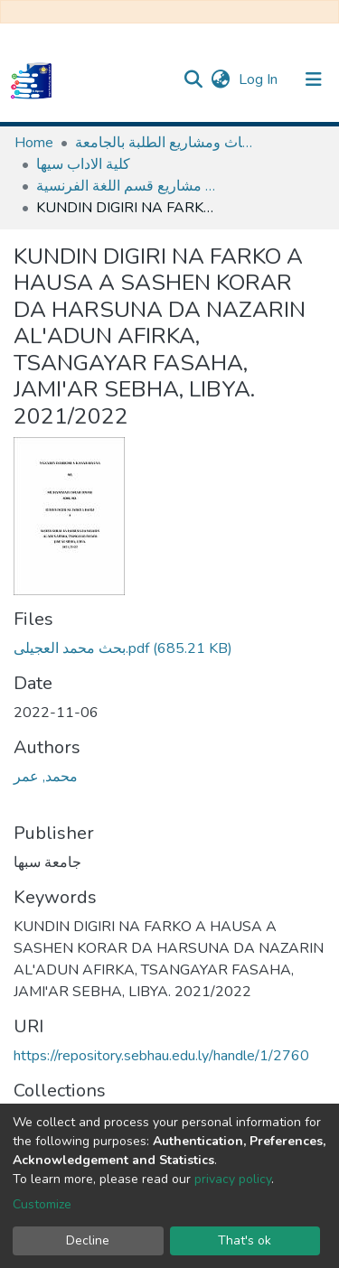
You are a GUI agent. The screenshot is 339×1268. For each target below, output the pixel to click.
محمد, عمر (46, 777)
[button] (220, 79)
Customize (42, 1204)
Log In (260, 79)
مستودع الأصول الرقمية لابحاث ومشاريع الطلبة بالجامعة (165, 143)
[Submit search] (193, 79)
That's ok (244, 1240)
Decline (87, 1240)
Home (33, 143)
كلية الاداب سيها (83, 164)
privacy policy (232, 1179)
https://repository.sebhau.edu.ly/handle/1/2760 (161, 1056)
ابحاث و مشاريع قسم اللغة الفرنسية (126, 186)
